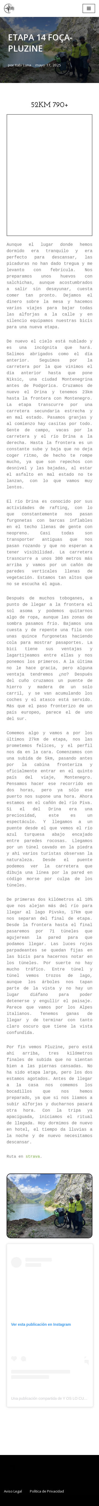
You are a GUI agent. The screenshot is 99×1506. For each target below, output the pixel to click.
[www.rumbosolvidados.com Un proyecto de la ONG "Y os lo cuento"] (9, 8)
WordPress (73, 1500)
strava (33, 1156)
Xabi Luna (23, 65)
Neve (20, 1500)
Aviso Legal (13, 1491)
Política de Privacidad (47, 1491)
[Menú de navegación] (89, 8)
